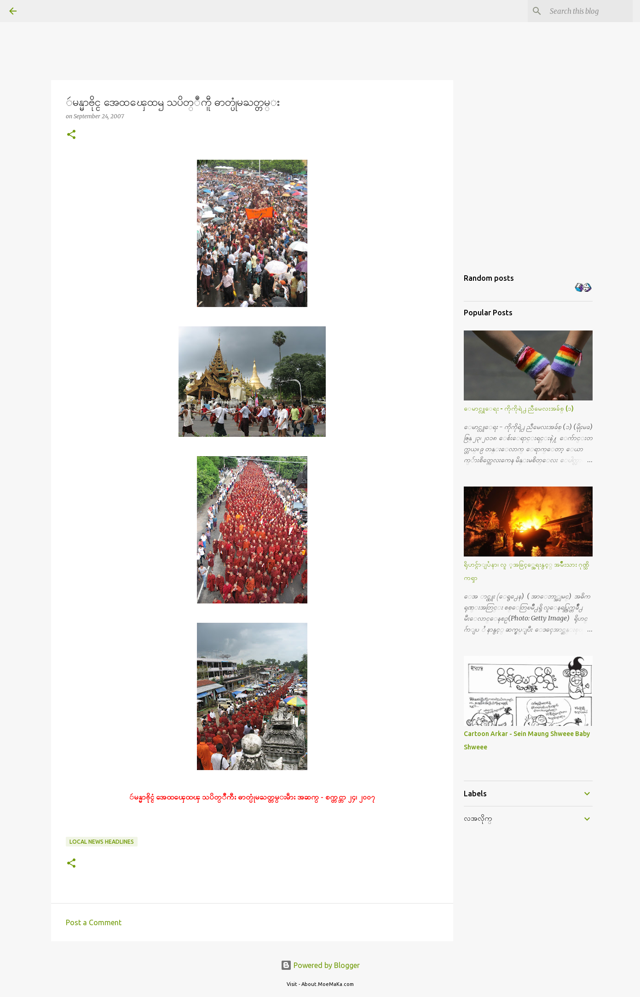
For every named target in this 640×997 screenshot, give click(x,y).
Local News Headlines (101, 842)
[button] (71, 135)
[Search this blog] (584, 11)
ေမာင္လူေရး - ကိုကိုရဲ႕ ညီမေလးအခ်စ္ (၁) (519, 408)
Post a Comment (93, 922)
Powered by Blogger (320, 965)
